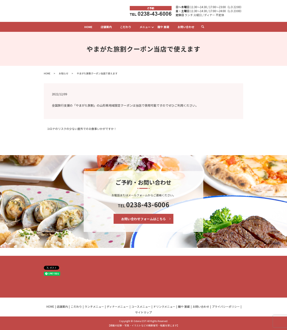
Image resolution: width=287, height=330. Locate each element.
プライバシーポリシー (226, 307)
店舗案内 (106, 27)
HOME (88, 27)
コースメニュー (141, 307)
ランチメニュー (94, 307)
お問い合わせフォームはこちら (143, 218)
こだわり (125, 27)
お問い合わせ (186, 27)
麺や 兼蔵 (163, 27)
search (205, 27)
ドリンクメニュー (164, 307)
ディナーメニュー (118, 307)
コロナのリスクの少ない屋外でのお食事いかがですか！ (82, 129)
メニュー (145, 27)
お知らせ (63, 73)
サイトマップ (143, 312)
